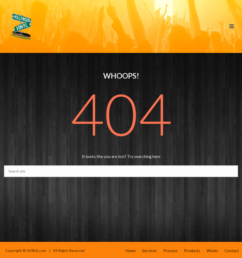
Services (149, 250)
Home (130, 250)
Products (192, 250)
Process (170, 250)
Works (212, 250)
